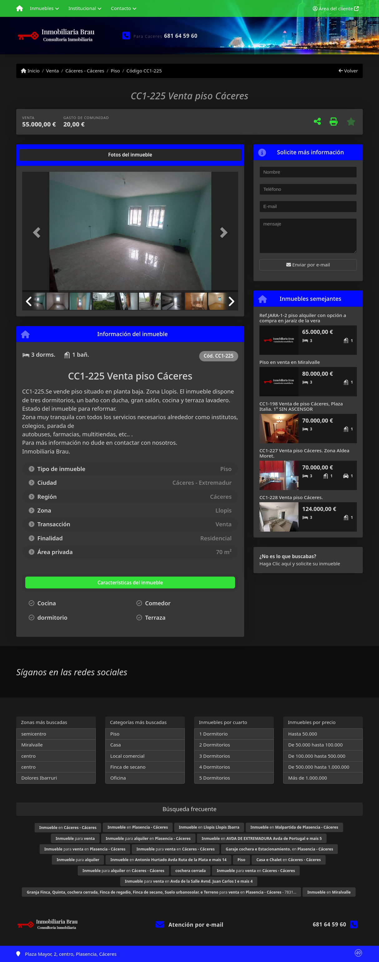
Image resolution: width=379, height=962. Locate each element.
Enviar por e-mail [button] (308, 264)
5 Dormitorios (214, 778)
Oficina (118, 778)
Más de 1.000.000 (307, 778)
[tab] (46, 155)
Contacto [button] (121, 8)
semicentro (33, 734)
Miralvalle (32, 744)
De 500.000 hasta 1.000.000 (318, 767)
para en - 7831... (162, 892)
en (67, 827)
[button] (38, 233)
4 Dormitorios (214, 767)
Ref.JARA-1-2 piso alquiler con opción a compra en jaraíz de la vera (302, 318)
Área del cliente (336, 8)
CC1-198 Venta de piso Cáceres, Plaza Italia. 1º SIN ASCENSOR (301, 406)
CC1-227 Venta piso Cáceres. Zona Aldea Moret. (304, 453)
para (75, 838)
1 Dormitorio (213, 734)
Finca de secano (127, 767)
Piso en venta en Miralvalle (289, 362)
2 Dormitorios (214, 744)
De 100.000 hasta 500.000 (316, 756)
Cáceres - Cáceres (84, 70)
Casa (115, 744)
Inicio (30, 70)
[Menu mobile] (19, 8)
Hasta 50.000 (302, 734)
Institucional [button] (82, 8)
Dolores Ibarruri (39, 778)
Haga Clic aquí (275, 563)
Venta (52, 70)
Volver (348, 70)
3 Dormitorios (214, 756)
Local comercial (127, 756)
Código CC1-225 (144, 70)
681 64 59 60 (181, 35)
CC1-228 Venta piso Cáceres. (291, 497)
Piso (115, 70)
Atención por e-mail (189, 924)
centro (28, 756)
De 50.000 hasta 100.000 (315, 744)
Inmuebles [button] (42, 8)
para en (148, 838)
